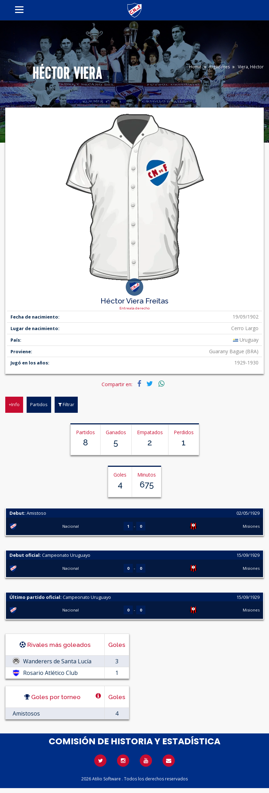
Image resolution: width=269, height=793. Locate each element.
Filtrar (66, 404)
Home (195, 67)
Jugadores (219, 67)
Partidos (39, 404)
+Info (14, 404)
